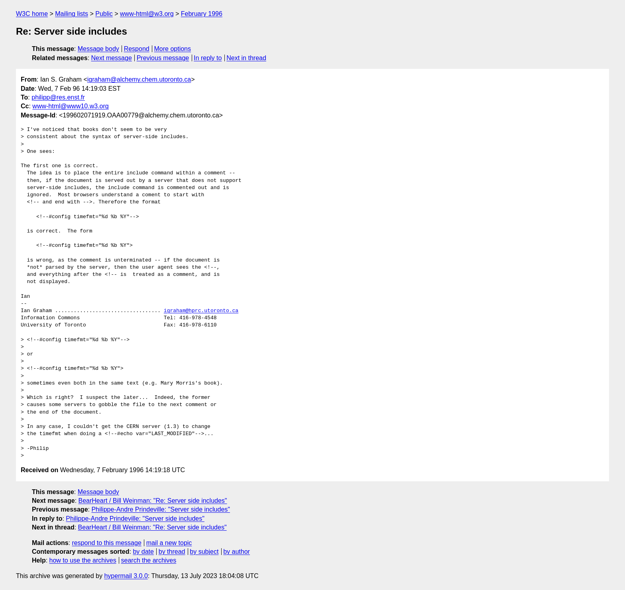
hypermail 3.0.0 (125, 575)
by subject (204, 551)
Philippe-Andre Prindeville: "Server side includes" (160, 509)
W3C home (32, 13)
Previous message (163, 58)
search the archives (149, 560)
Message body (98, 48)
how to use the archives (82, 560)
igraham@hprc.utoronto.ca (201, 311)
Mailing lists (71, 13)
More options (172, 48)
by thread (172, 551)
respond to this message (106, 542)
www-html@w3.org (146, 13)
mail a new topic (169, 542)
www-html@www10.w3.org (70, 106)
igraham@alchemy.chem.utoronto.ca (139, 79)
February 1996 (201, 13)
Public (104, 13)
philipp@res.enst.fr (58, 97)
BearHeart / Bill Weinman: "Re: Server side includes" (153, 500)
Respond (136, 48)
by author (236, 551)
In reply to (208, 58)
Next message (111, 58)
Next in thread (246, 58)
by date (143, 551)
